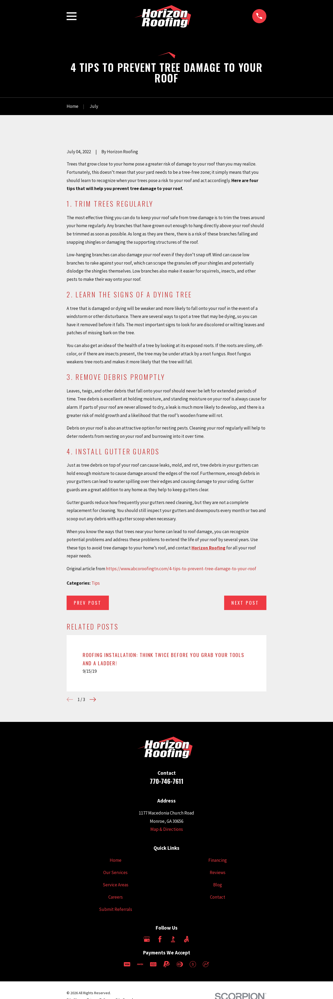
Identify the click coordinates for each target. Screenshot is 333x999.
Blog (217, 885)
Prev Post (88, 602)
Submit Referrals (115, 909)
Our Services (115, 872)
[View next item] (93, 699)
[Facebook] (160, 939)
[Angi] (186, 939)
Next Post (245, 602)
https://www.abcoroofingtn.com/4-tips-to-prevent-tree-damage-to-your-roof (181, 569)
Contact (217, 897)
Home (115, 860)
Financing (217, 860)
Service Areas (115, 885)
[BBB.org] (173, 939)
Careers (115, 897)
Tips (95, 583)
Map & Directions (166, 829)
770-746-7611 (166, 781)
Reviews (217, 872)
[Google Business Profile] (147, 939)
